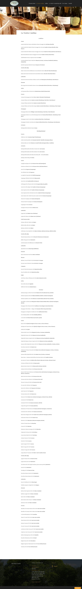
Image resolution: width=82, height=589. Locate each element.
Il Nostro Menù (32, 3)
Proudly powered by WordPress (34, 587)
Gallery (46, 3)
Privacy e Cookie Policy (36, 581)
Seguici (54, 562)
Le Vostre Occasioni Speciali (55, 3)
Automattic (51, 587)
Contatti (70, 3)
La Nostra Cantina (40, 3)
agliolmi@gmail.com (35, 570)
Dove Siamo (64, 3)
